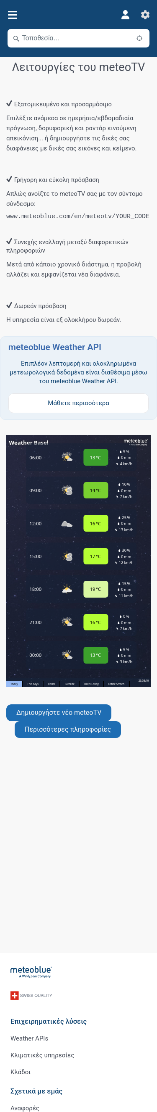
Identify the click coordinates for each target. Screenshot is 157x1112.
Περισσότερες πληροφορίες (68, 729)
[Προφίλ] (125, 14)
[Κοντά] (139, 38)
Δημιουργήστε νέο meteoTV (58, 713)
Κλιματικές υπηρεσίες (42, 1055)
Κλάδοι (20, 1072)
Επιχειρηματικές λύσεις (48, 1021)
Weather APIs (29, 1038)
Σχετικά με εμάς (36, 1091)
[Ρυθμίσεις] (145, 14)
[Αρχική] (31, 972)
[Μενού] (12, 15)
